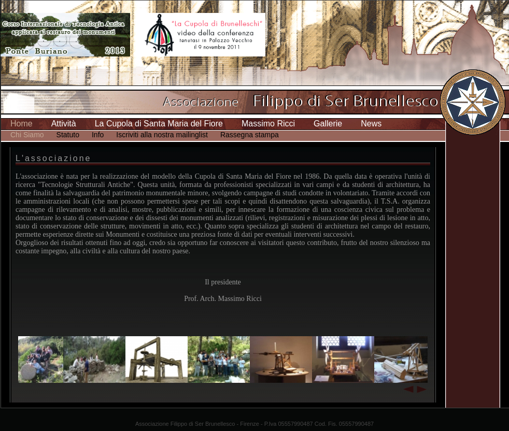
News (371, 123)
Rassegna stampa (249, 135)
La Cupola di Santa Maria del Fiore (159, 123)
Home (21, 123)
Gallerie (328, 123)
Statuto (67, 135)
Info (98, 135)
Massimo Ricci (268, 123)
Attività (63, 123)
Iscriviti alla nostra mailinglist (162, 135)
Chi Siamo (27, 135)
